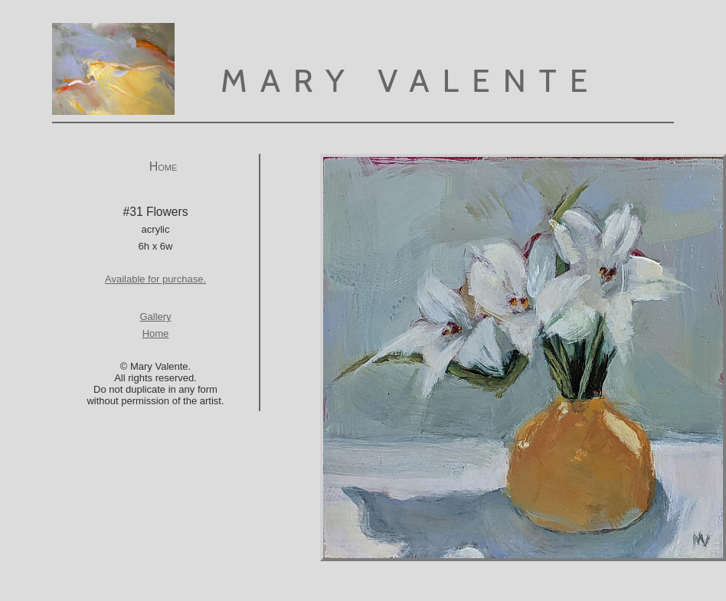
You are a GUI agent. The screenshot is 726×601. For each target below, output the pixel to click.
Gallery (155, 316)
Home (163, 166)
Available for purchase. (155, 279)
